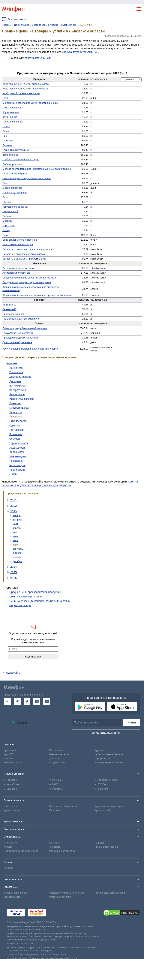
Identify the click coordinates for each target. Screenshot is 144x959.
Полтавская (16, 429)
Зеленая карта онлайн (16, 892)
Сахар (6, 230)
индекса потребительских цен (80, 51)
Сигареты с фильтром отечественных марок (27, 249)
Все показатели (17, 19)
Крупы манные (10, 112)
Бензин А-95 (9, 309)
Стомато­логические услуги (17, 333)
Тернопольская (18, 443)
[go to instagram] (36, 701)
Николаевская (18, 420)
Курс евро (100, 750)
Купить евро (55, 810)
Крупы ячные (9, 117)
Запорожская (17, 394)
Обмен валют (11, 806)
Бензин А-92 (9, 304)
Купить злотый (102, 810)
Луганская (15, 412)
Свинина (7, 145)
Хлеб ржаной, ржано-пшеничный (21, 93)
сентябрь (18, 548)
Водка (5, 235)
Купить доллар (12, 810)
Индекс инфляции (20, 605)
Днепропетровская (20, 376)
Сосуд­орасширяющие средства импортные (26, 282)
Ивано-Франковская (21, 398)
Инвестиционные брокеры (109, 754)
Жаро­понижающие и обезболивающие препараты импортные (37, 295)
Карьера (8, 847)
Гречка (6, 126)
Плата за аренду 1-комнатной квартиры (24, 328)
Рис (4, 135)
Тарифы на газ (102, 758)
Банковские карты (59, 754)
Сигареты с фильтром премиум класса (24, 258)
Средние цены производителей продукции (35, 592)
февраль (18, 519)
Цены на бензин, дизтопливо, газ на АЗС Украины (39, 601)
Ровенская (15, 434)
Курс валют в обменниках (63, 806)
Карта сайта (13, 672)
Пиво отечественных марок (17, 244)
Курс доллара (56, 750)
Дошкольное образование (17, 342)
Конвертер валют (13, 762)
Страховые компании (60, 897)
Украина (11, 363)
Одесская (15, 425)
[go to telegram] (17, 701)
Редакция (100, 842)
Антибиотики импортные (16, 272)
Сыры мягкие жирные (14, 173)
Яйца (5, 183)
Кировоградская (19, 407)
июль (15, 540)
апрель (17, 528)
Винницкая (15, 367)
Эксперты (54, 847)
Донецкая (15, 381)
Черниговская (17, 469)
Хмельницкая (17, 456)
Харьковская (17, 447)
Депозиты (54, 758)
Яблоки (6, 202)
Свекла (6, 216)
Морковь (7, 220)
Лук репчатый (10, 211)
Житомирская (17, 385)
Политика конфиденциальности (21, 851)
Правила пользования (106, 847)
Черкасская (16, 460)
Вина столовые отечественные (19, 239)
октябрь (17, 553)
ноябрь (17, 557)
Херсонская (16, 451)
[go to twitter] (27, 701)
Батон (5, 98)
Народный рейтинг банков (109, 762)
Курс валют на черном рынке (110, 806)
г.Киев (13, 474)
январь (16, 515)
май (15, 532)
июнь (15, 536)
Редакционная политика (62, 851)
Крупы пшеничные (12, 121)
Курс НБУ (9, 754)
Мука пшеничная (12, 107)
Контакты (54, 842)
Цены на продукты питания (25, 596)
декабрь (17, 561)
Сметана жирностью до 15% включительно (26, 178)
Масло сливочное (12, 187)
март (15, 523)
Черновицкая (17, 465)
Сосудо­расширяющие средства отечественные (29, 277)
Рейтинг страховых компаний (110, 892)
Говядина (7, 140)
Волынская (16, 372)
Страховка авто (12, 897)
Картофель (8, 225)
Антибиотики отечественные (18, 268)
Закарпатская (17, 390)
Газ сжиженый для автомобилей (20, 318)
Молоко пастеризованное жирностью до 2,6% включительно (36, 168)
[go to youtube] (46, 701)
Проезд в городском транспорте (20, 337)
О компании (10, 842)
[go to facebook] (7, 701)
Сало (5, 197)
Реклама (8, 868)
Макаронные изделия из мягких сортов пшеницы (30, 102)
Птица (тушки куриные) (15, 150)
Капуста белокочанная (15, 206)
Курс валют (10, 750)
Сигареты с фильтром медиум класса (23, 254)
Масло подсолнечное (14, 192)
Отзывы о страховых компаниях (66, 892)
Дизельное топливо (13, 314)
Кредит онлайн (57, 762)
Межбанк (9, 758)
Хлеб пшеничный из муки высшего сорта (25, 84)
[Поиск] (131, 722)
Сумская (14, 438)
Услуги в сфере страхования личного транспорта (30, 348)
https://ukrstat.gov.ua (37, 57)
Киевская (15, 403)
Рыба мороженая (12, 164)
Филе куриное (10, 154)
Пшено (6, 131)
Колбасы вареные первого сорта (20, 159)
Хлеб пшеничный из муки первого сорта (25, 88)
